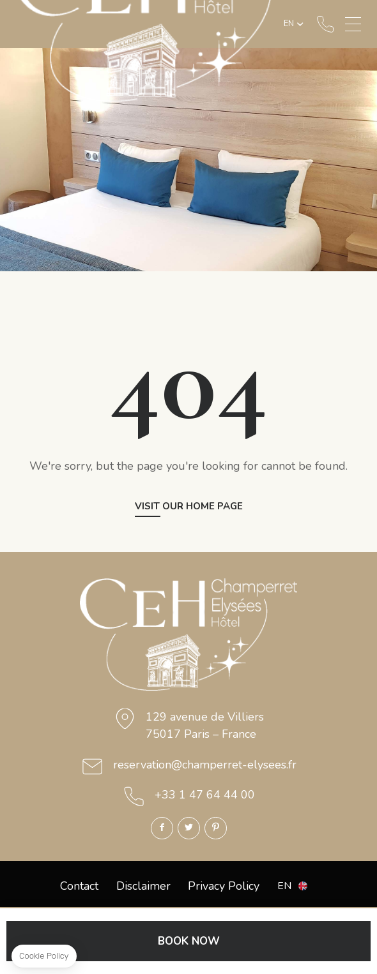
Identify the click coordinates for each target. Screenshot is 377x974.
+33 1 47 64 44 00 (325, 24)
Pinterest (215, 828)
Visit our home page (189, 507)
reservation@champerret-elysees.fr (204, 764)
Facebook (162, 828)
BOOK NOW (189, 941)
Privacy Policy (223, 886)
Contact (79, 886)
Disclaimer (143, 886)
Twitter (189, 828)
